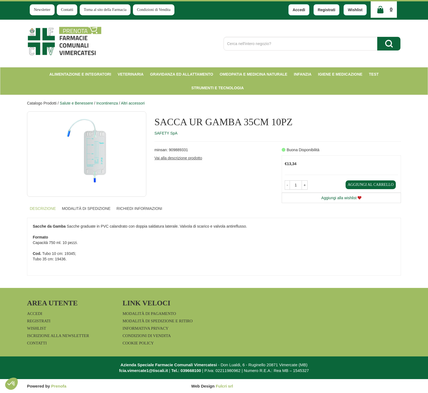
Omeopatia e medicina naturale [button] (253, 74)
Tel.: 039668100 (186, 370)
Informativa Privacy (145, 328)
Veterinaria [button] (131, 74)
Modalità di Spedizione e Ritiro (158, 321)
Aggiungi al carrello (371, 185)
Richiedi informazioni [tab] (139, 208)
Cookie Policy (138, 343)
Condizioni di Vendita (154, 10)
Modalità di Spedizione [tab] (86, 208)
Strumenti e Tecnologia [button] (217, 88)
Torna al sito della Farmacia (105, 10)
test (374, 74)
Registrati (326, 10)
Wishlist (355, 10)
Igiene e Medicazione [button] (340, 74)
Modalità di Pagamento (149, 313)
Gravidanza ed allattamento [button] (181, 74)
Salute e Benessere (76, 103)
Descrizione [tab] (43, 208)
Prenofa (58, 386)
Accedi (299, 10)
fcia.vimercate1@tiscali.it (143, 370)
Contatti (67, 10)
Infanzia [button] (303, 74)
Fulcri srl (224, 386)
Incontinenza (107, 103)
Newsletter (42, 10)
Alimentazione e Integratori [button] (80, 74)
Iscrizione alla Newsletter (58, 336)
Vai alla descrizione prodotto (178, 158)
